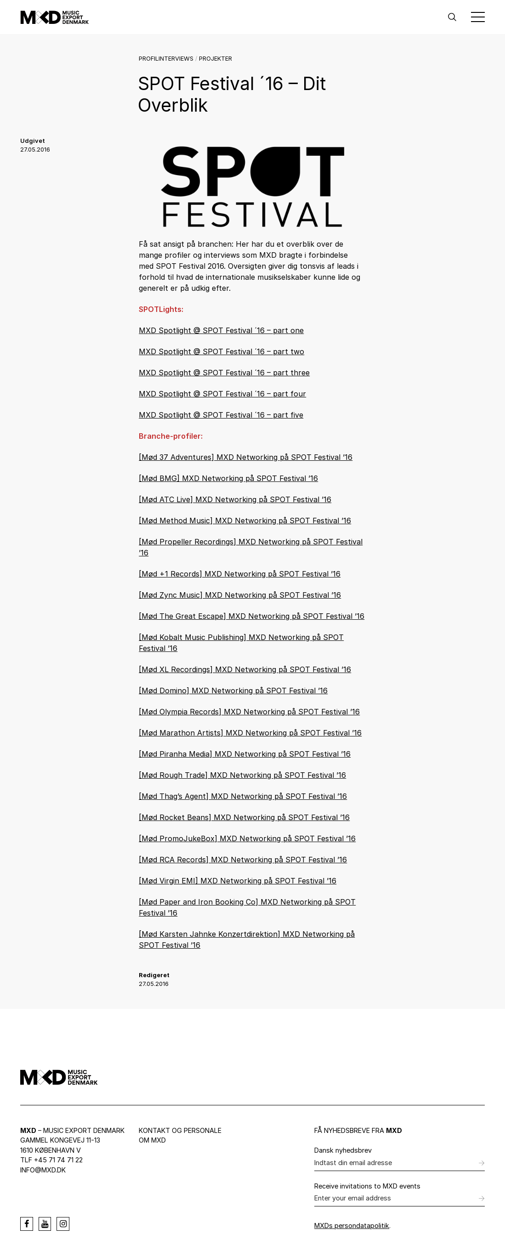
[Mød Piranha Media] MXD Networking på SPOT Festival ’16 (245, 754)
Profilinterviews (166, 58)
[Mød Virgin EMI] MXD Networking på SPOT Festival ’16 (237, 880)
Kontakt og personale (180, 1130)
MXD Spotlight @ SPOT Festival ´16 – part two (221, 351)
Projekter (215, 58)
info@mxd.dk (43, 1170)
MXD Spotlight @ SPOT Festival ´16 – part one (221, 330)
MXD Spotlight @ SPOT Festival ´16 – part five (221, 414)
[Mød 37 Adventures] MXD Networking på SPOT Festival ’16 (245, 457)
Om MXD (152, 1140)
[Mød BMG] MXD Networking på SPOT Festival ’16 (228, 478)
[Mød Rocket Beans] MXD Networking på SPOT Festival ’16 (244, 817)
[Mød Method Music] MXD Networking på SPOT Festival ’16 (245, 520)
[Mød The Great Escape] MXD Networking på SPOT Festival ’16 (251, 616)
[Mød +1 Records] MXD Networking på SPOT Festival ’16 (239, 573)
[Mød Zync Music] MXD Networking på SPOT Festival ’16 (240, 595)
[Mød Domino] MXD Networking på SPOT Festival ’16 (233, 690)
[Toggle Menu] (478, 17)
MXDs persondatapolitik (351, 1225)
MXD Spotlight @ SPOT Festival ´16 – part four (222, 393)
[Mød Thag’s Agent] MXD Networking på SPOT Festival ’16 (243, 796)
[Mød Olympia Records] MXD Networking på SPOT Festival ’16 (249, 711)
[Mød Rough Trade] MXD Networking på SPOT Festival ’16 (242, 775)
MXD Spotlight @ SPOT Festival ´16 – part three (224, 372)
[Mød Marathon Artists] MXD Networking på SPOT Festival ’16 (250, 732)
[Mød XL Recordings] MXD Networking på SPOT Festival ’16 (245, 669)
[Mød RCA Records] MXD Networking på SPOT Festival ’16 (243, 859)
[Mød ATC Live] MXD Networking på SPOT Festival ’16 (235, 499)
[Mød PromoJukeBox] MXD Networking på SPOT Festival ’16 (247, 838)
